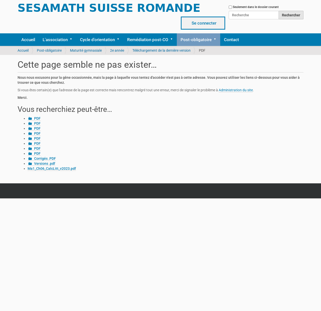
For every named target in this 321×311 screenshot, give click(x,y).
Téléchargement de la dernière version (161, 50)
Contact (231, 39)
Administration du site (236, 90)
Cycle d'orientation (97, 39)
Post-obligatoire (196, 39)
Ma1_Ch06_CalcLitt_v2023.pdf (52, 169)
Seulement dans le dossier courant (256, 7)
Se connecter (204, 23)
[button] (72, 39)
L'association (55, 39)
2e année (117, 50)
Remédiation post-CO (147, 39)
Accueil (28, 39)
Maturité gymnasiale (86, 50)
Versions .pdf (44, 164)
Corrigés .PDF (45, 159)
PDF (37, 118)
